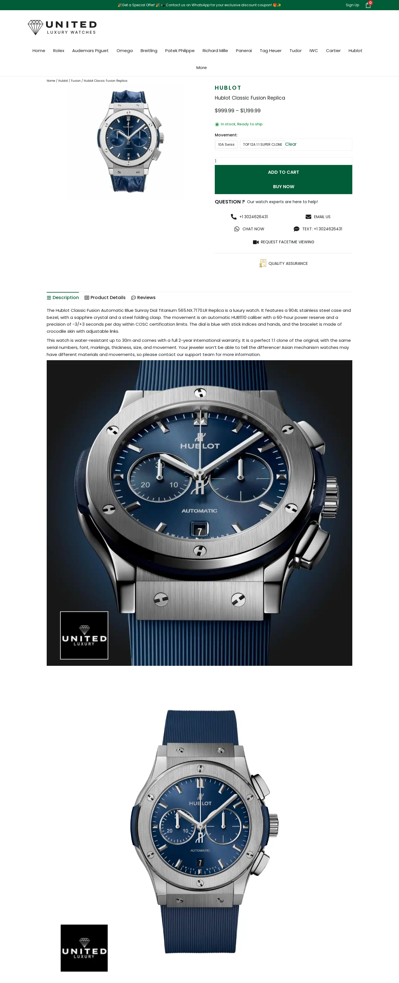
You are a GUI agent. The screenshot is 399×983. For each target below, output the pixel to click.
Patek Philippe (180, 50)
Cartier (333, 50)
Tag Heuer (271, 50)
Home (39, 50)
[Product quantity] (283, 161)
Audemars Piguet (90, 50)
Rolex (58, 50)
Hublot (355, 50)
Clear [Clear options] (291, 144)
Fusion (76, 81)
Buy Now (283, 188)
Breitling (149, 50)
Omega (125, 50)
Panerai (244, 50)
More (201, 67)
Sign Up (352, 5)
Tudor (295, 50)
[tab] (63, 300)
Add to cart (283, 172)
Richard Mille (215, 50)
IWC (314, 50)
